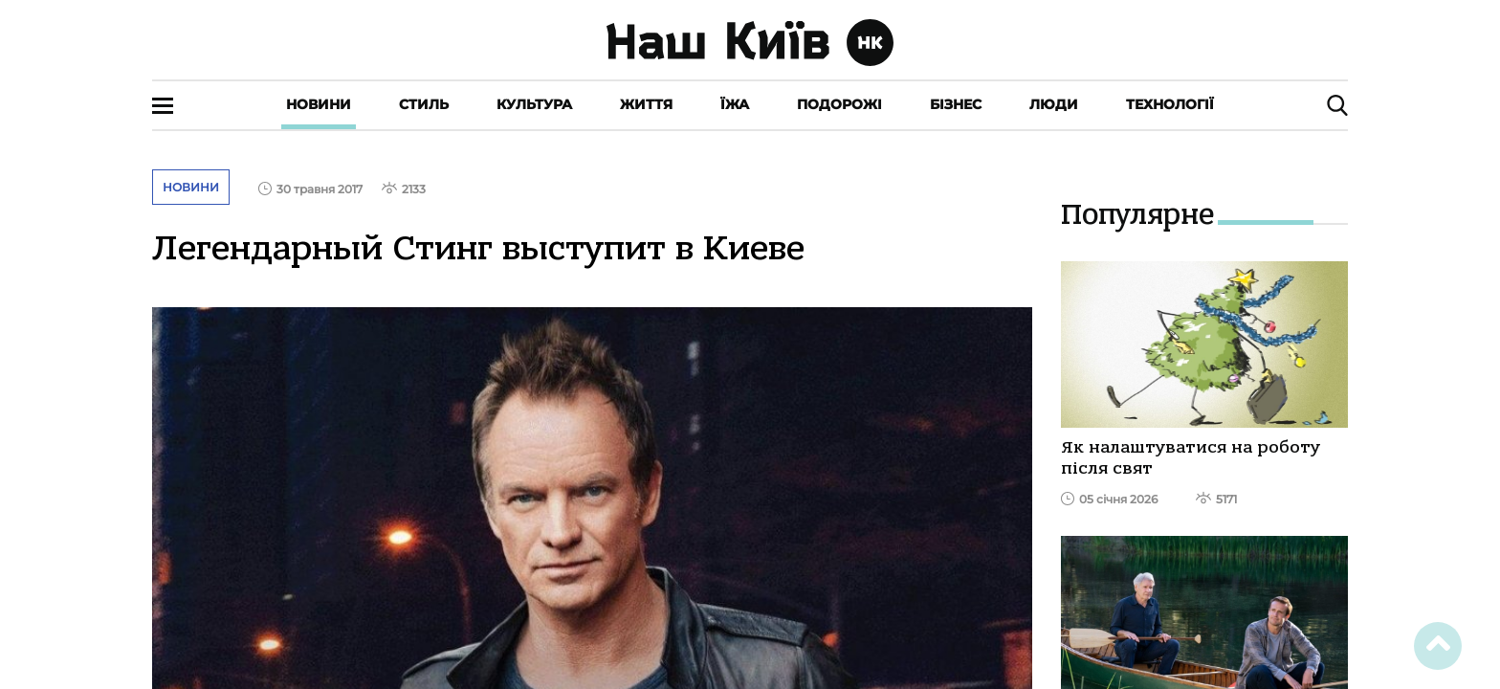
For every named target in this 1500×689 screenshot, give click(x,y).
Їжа (734, 104)
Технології (1170, 104)
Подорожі (839, 104)
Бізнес (956, 104)
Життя (646, 104)
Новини (318, 104)
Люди (1053, 104)
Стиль (424, 104)
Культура (534, 104)
